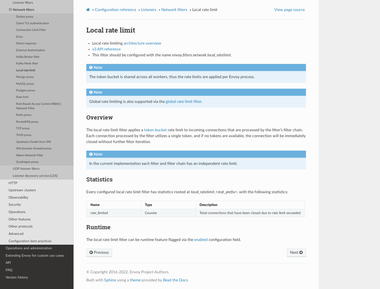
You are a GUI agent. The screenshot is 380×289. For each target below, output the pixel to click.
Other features (20, 219)
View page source (289, 10)
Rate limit (22, 97)
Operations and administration (29, 248)
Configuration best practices (30, 241)
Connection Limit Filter (31, 30)
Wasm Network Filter (29, 155)
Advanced (16, 234)
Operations (17, 212)
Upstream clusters (22, 190)
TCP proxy (23, 128)
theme (135, 280)
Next (296, 252)
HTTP (13, 183)
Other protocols (21, 226)
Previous (99, 252)
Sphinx (110, 280)
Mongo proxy (25, 77)
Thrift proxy (23, 135)
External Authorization (30, 50)
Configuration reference (115, 10)
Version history (17, 277)
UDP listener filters (26, 168)
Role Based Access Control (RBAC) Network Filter (38, 106)
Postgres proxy (25, 90)
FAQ (9, 270)
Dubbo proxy (24, 16)
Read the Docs (175, 280)
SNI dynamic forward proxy (33, 148)
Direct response (26, 43)
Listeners (148, 10)
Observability (18, 197)
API (8, 263)
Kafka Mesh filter (27, 63)
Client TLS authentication (32, 23)
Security (15, 204)
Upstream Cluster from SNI (33, 142)
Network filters (22, 10)
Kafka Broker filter (27, 57)
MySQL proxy (25, 84)
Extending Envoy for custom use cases (35, 255)
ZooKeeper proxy (27, 162)
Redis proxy (23, 115)
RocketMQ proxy (27, 121)
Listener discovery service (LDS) (35, 176)
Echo (19, 37)
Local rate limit (25, 70)
